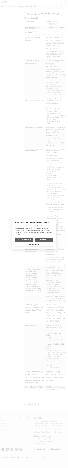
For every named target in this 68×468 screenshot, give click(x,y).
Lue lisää (17, 235)
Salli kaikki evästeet (24, 240)
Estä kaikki (43, 240)
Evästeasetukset (34, 244)
